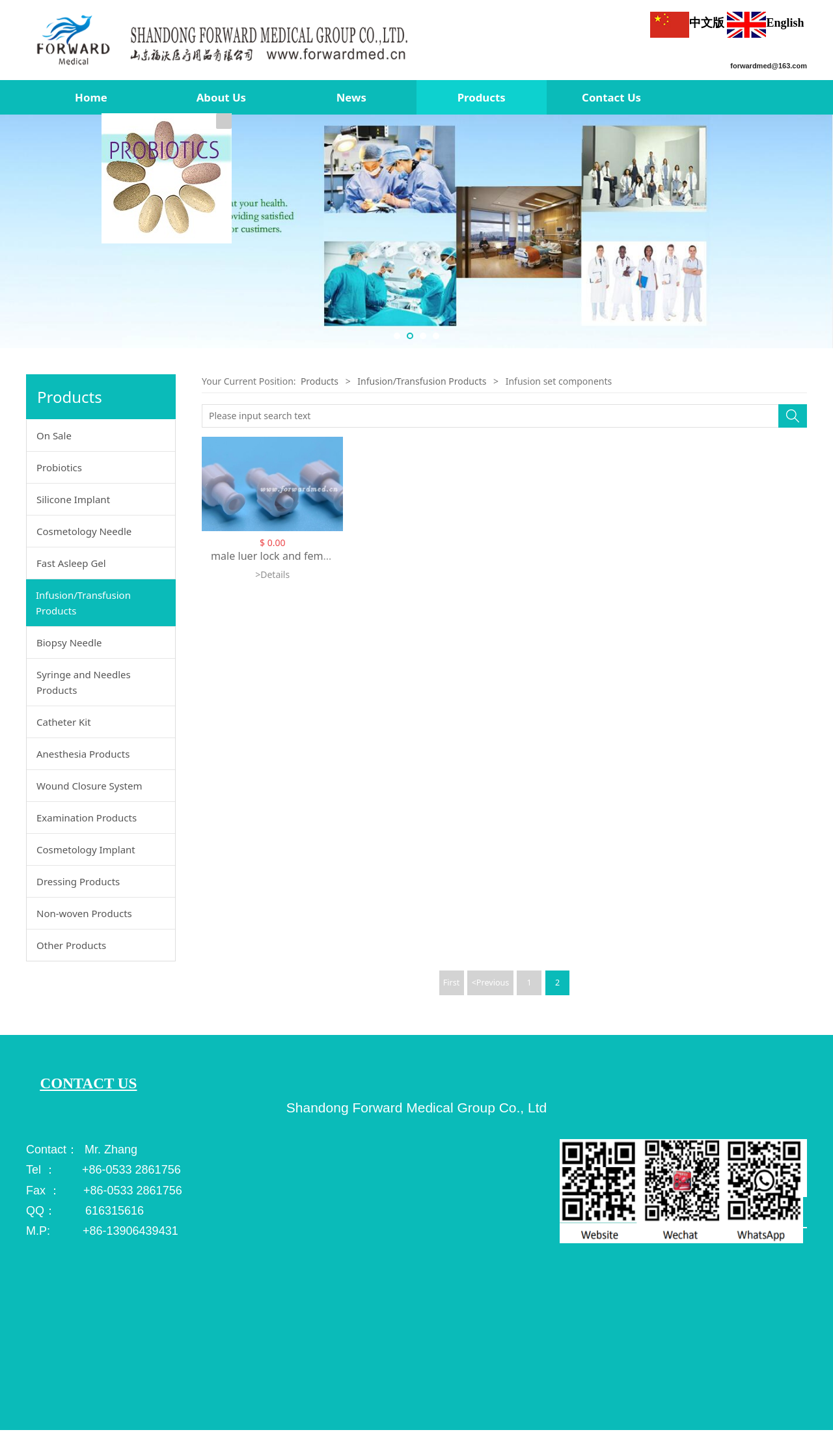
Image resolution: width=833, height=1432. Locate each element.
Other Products (71, 945)
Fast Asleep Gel (71, 563)
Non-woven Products (84, 913)
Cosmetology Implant (85, 849)
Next (818, 232)
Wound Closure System (89, 785)
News (351, 97)
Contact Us (611, 97)
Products (481, 97)
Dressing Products (78, 881)
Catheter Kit (63, 721)
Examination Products (86, 817)
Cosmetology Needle (83, 531)
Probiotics (59, 467)
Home (91, 97)
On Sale (54, 435)
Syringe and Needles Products (83, 682)
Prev (14, 232)
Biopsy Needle (69, 642)
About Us (221, 97)
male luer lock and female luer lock (296, 556)
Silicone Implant (73, 499)
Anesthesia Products (83, 753)
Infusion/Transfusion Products (83, 602)
